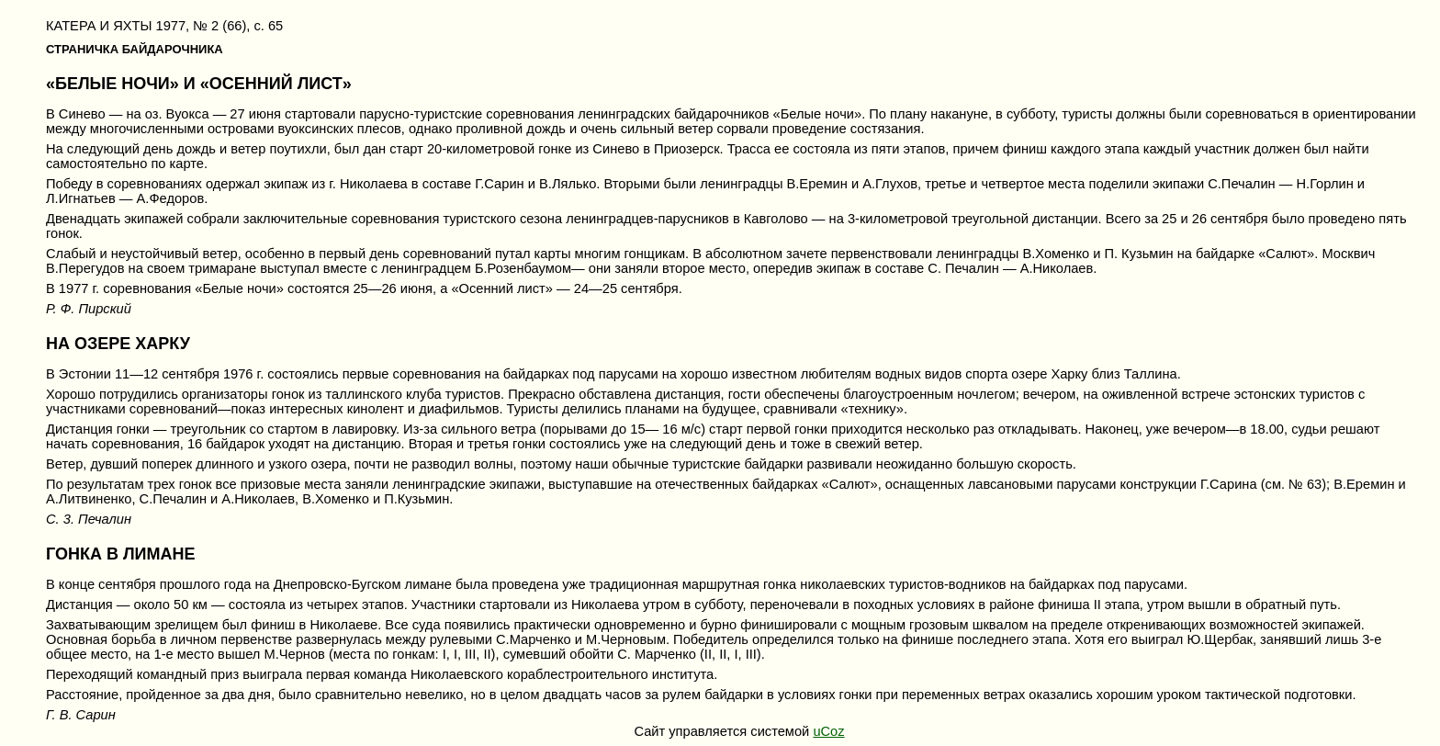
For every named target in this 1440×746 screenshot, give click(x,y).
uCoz (828, 731)
